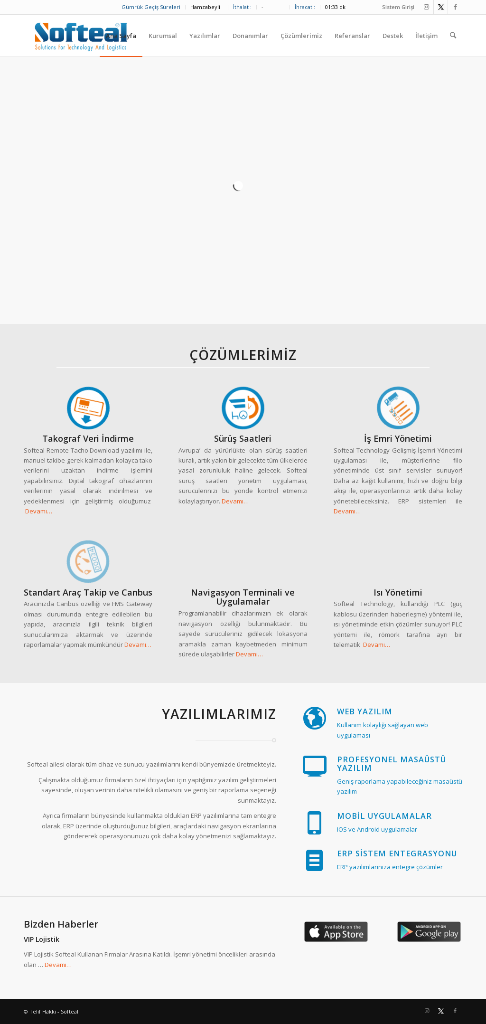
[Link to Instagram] (426, 7)
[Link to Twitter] (441, 7)
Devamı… (38, 511)
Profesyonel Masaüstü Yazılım (391, 763)
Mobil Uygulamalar (384, 816)
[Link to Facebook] (455, 7)
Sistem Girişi (398, 6)
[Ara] (453, 36)
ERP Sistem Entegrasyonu (397, 853)
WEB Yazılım (365, 711)
